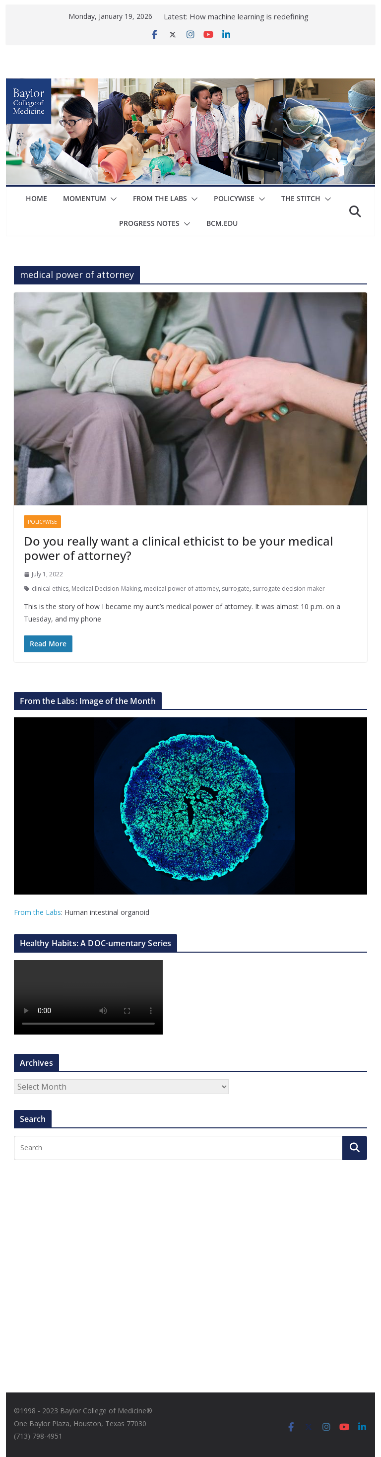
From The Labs (160, 198)
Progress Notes (149, 223)
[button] (111, 199)
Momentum (84, 198)
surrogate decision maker (289, 588)
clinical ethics (50, 588)
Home (36, 198)
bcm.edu (222, 223)
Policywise (234, 198)
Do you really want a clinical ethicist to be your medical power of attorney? (178, 548)
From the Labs (37, 912)
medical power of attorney (181, 588)
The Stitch (300, 198)
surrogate (236, 588)
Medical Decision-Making (106, 588)
